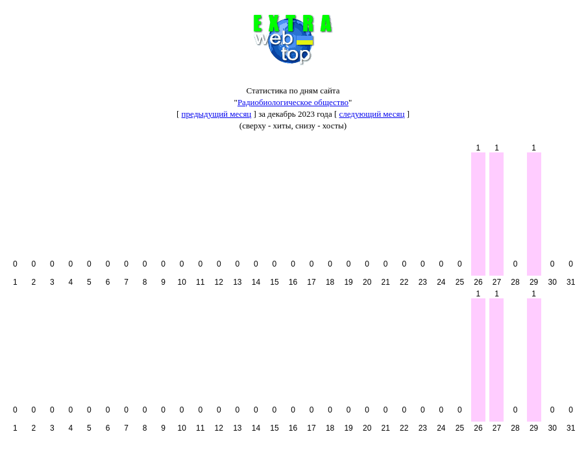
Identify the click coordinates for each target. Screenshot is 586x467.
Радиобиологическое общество (293, 102)
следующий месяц (372, 114)
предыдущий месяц (217, 114)
